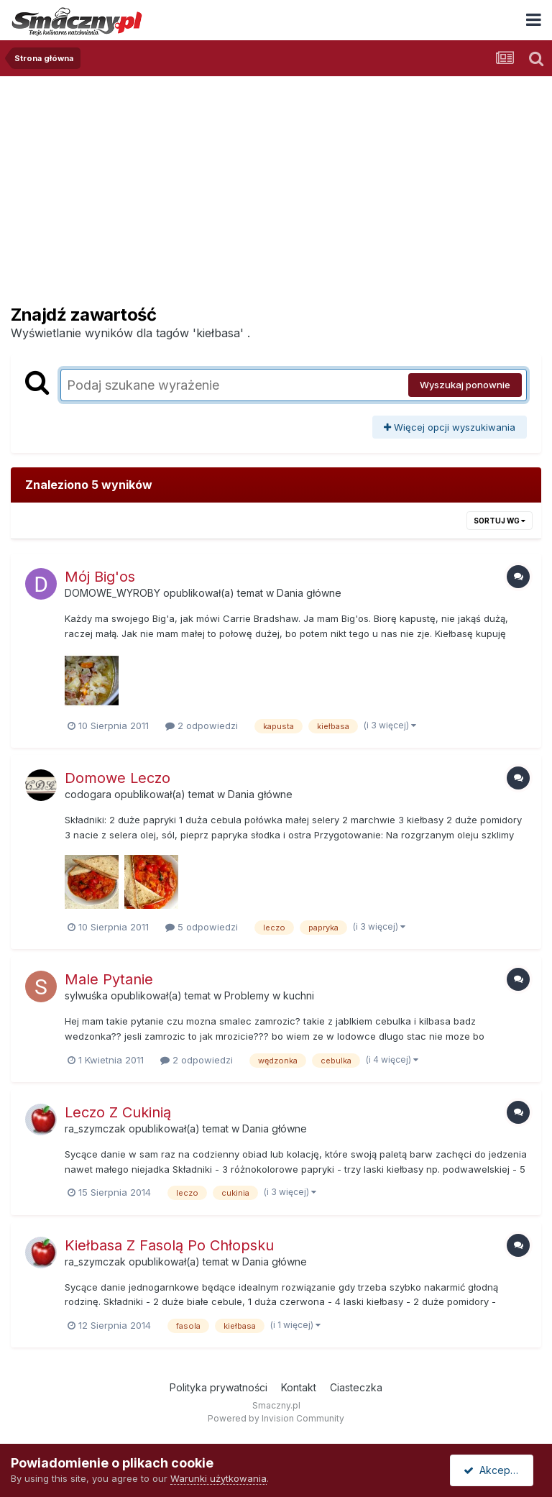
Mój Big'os (100, 576)
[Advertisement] (276, 184)
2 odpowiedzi (201, 725)
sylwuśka (86, 995)
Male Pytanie (109, 979)
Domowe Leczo (117, 778)
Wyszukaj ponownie (465, 384)
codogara (88, 794)
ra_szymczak (95, 1128)
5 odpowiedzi (201, 927)
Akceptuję (494, 1470)
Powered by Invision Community (276, 1418)
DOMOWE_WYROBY (112, 593)
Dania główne (309, 593)
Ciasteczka (356, 1387)
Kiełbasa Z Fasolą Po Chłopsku (169, 1245)
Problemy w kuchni (269, 995)
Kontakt (298, 1387)
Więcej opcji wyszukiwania (449, 427)
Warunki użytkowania (218, 1478)
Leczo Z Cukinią (118, 1112)
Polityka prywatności (218, 1387)
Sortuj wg (499, 520)
